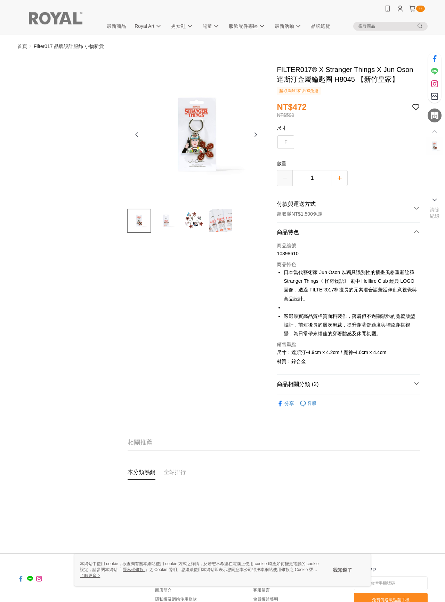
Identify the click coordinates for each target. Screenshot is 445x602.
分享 (285, 403)
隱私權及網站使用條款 (176, 599)
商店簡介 (163, 590)
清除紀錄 (435, 213)
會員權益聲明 (265, 599)
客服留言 (261, 590)
